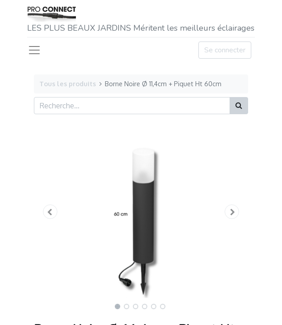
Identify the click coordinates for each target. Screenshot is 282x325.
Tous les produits (67, 83)
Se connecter (224, 50)
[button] (50, 212)
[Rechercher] (239, 105)
